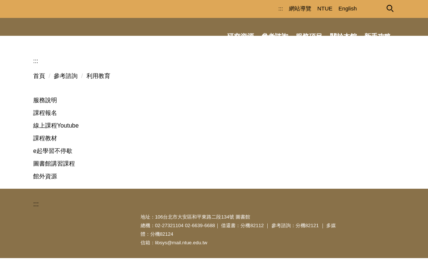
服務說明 (45, 118)
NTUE (312, 8)
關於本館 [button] (343, 36)
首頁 (39, 94)
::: (267, 8)
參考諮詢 (66, 94)
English (334, 8)
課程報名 (45, 131)
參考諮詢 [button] (274, 36)
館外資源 (45, 194)
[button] (389, 8)
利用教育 (98, 94)
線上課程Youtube (56, 143)
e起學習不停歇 (52, 169)
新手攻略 (377, 36)
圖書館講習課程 (54, 181)
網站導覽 (287, 8)
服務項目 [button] (309, 36)
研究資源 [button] (240, 36)
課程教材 (45, 156)
